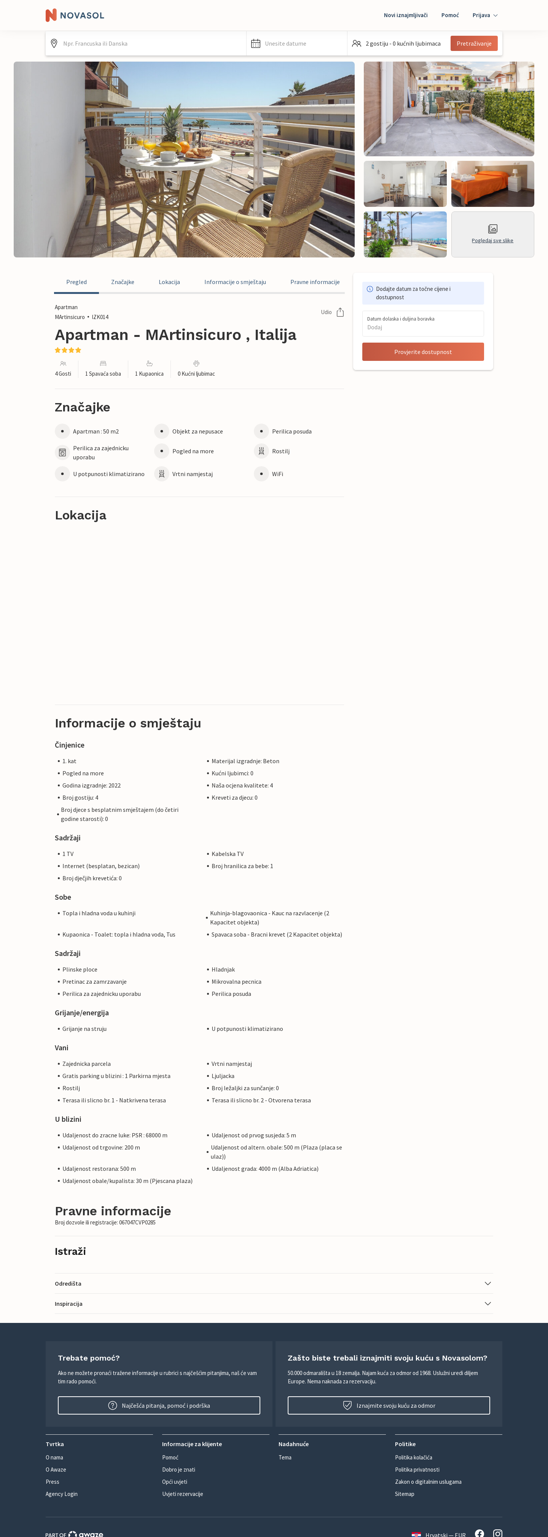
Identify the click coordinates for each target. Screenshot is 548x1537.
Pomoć (450, 15)
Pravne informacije (315, 282)
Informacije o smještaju (235, 282)
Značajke (122, 282)
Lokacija (169, 282)
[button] (297, 43)
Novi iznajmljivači (406, 15)
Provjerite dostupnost (423, 352)
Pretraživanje (474, 43)
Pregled (76, 282)
